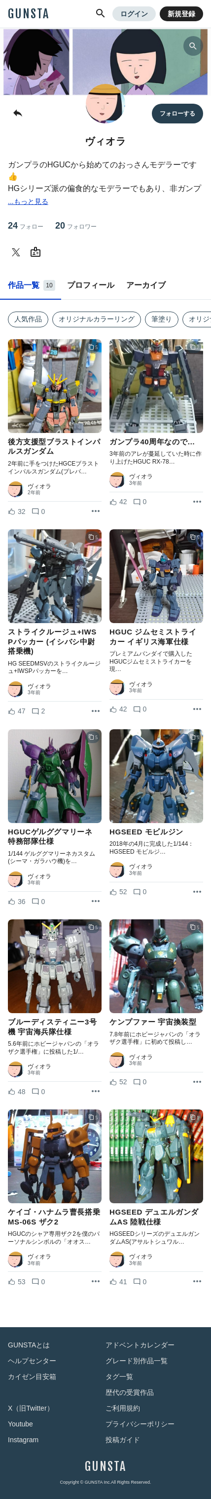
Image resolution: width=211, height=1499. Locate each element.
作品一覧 (31, 285)
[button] (100, 14)
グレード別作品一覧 (137, 1361)
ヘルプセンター (32, 1361)
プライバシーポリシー (140, 1424)
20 (76, 226)
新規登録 (181, 14)
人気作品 (28, 319)
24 (25, 226)
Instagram (23, 1440)
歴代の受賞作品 (130, 1392)
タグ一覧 (119, 1377)
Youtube (20, 1424)
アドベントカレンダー (140, 1345)
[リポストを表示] (96, 511)
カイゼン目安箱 (32, 1377)
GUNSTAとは (29, 1345)
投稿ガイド (123, 1440)
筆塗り (161, 319)
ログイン (134, 14)
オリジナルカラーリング (97, 319)
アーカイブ (146, 285)
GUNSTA (28, 13)
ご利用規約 (123, 1408)
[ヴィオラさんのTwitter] (18, 252)
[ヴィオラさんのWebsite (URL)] (37, 252)
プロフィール (90, 285)
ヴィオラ (39, 486)
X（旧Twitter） (31, 1408)
